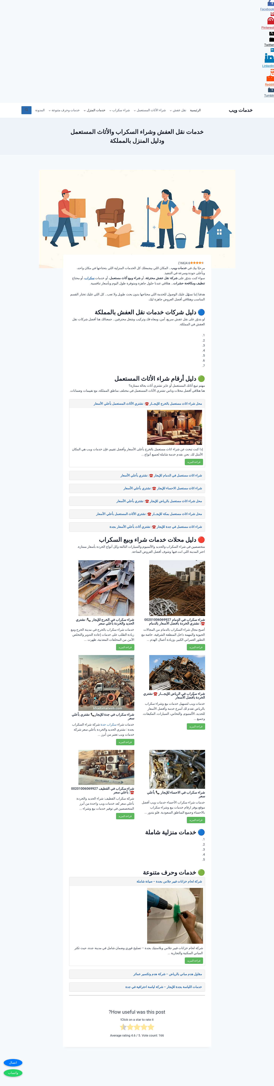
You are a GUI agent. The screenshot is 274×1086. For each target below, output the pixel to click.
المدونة (40, 110)
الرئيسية (195, 110)
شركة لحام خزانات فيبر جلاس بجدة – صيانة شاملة (169, 881)
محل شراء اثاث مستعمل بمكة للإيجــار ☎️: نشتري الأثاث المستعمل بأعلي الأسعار (149, 514)
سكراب (89, 278)
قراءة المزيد (193, 462)
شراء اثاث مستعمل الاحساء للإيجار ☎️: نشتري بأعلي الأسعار (162, 488)
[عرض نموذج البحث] (26, 110)
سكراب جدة (109, 724)
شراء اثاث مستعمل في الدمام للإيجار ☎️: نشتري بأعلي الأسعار (161, 475)
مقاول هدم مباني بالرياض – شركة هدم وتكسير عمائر (167, 974)
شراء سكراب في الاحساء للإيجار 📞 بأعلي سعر (176, 794)
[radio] (150, 1028)
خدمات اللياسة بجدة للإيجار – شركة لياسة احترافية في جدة (163, 987)
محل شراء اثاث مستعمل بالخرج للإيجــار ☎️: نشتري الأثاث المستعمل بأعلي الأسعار (148, 403)
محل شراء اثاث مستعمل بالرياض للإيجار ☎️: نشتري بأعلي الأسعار (159, 501)
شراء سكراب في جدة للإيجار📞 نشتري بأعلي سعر (103, 716)
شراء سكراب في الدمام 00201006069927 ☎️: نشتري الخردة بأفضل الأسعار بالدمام (174, 621)
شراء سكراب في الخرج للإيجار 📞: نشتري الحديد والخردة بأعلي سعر (105, 621)
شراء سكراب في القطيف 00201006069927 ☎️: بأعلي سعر (102, 790)
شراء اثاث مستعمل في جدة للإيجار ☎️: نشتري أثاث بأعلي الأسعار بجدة (156, 527)
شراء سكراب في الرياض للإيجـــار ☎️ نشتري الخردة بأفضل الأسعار (174, 695)
